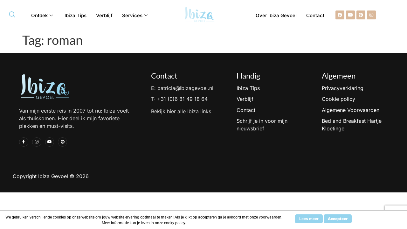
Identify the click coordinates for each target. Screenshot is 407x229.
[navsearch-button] (12, 15)
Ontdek (42, 15)
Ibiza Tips (75, 15)
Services (135, 15)
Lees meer (309, 218)
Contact (315, 15)
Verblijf (104, 15)
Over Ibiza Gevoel (276, 15)
